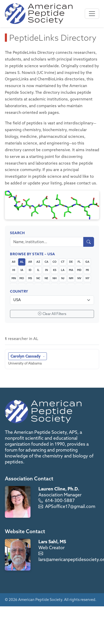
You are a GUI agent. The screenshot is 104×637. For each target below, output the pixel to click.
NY (87, 278)
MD (79, 270)
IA (21, 270)
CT (63, 262)
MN (14, 278)
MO (21, 278)
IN (46, 270)
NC (38, 278)
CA (46, 262)
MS (30, 278)
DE (71, 262)
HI (13, 270)
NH (55, 278)
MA (71, 270)
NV (79, 278)
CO (55, 262)
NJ (62, 278)
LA (63, 270)
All (13, 262)
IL (38, 270)
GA (87, 262)
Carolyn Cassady (26, 356)
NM (71, 278)
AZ (38, 262)
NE (46, 278)
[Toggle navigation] (92, 14)
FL (79, 262)
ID (30, 270)
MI (87, 270)
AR (30, 262)
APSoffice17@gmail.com (70, 506)
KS (54, 270)
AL (22, 262)
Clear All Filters (52, 313)
